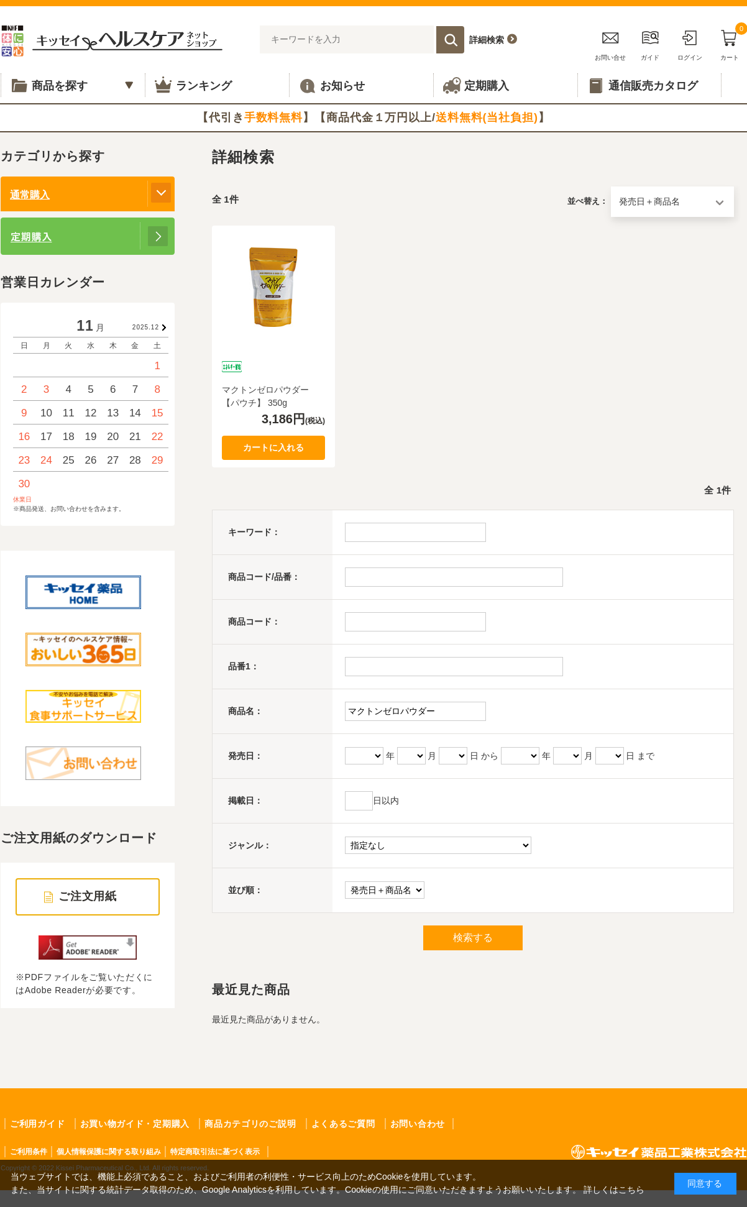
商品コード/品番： (264, 577)
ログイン (690, 43)
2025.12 (145, 327)
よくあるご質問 (343, 1124)
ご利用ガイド (37, 1124)
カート (729, 43)
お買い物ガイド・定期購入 (135, 1124)
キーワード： (254, 532)
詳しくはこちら (614, 1190)
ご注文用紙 (87, 896)
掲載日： (245, 800)
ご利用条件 (28, 1151)
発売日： (245, 756)
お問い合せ (610, 43)
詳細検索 (486, 40)
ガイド (650, 43)
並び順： (245, 890)
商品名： (245, 711)
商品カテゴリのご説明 (250, 1124)
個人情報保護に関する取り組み (109, 1151)
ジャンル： (250, 845)
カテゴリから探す (53, 156)
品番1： (243, 666)
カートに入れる (273, 447)
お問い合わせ (417, 1124)
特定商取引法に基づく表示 (215, 1151)
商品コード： (254, 621)
